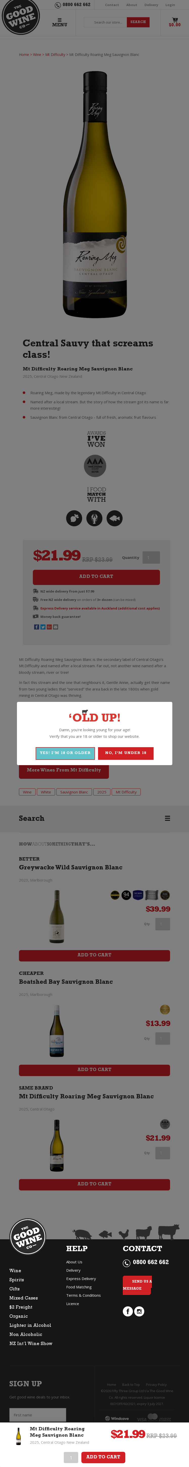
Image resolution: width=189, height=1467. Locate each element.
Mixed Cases (23, 1298)
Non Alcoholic (25, 1335)
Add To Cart (103, 1457)
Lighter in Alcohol (30, 1326)
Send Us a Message (137, 1285)
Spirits (16, 1280)
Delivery (73, 1270)
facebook (128, 1311)
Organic (18, 1317)
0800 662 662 (151, 1263)
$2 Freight (20, 1308)
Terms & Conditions (83, 1295)
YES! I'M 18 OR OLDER (65, 753)
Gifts (14, 1289)
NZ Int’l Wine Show (30, 1344)
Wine (15, 1271)
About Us (74, 1261)
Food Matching (79, 1286)
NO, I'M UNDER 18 (125, 753)
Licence (72, 1303)
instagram (139, 1311)
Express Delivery (81, 1278)
